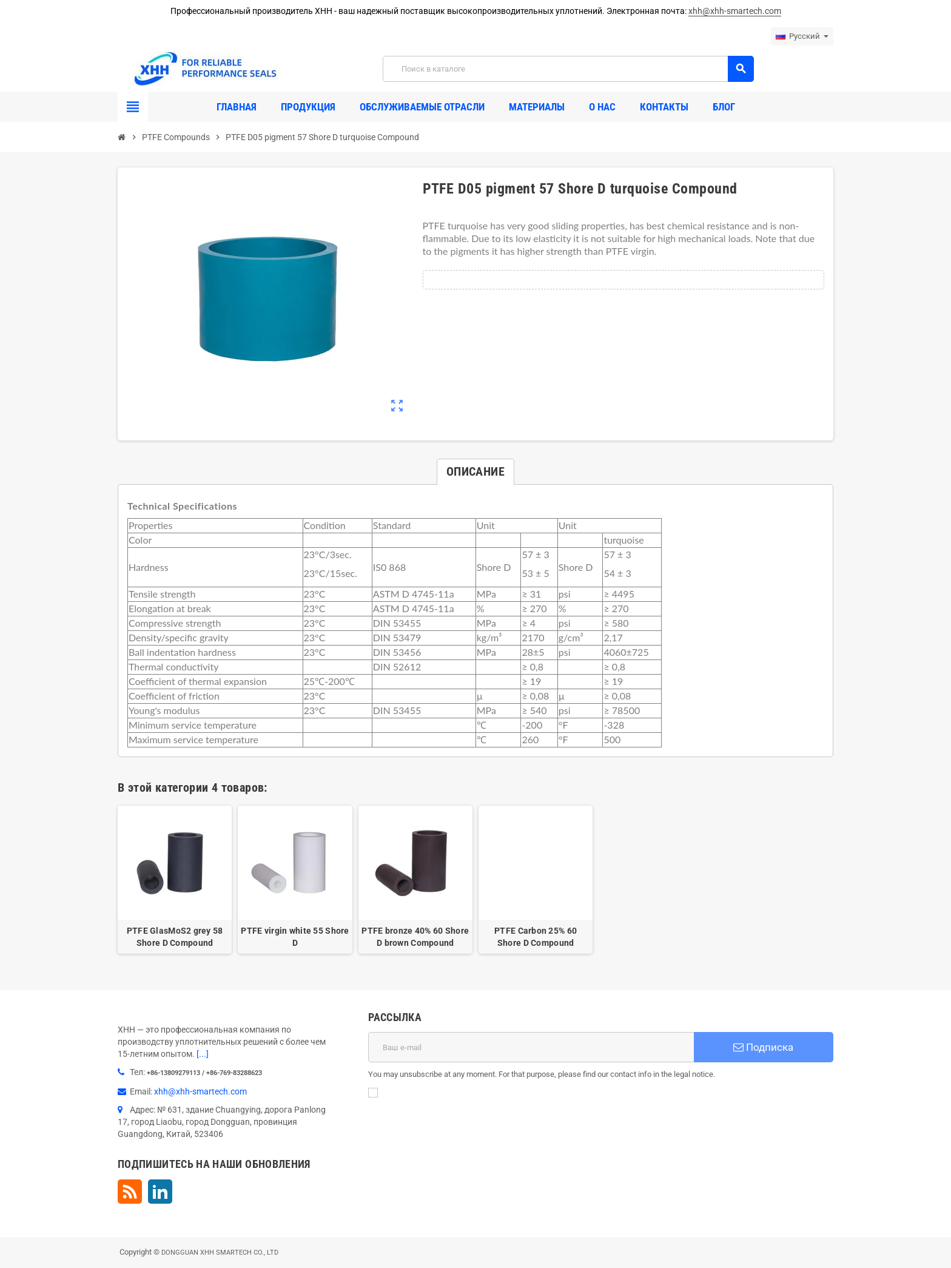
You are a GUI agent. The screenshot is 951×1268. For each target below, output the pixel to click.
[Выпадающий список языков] (802, 36)
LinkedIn (160, 1191)
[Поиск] (568, 69)
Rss (130, 1191)
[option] (175, 880)
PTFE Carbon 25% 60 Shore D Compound (535, 937)
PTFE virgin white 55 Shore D (295, 937)
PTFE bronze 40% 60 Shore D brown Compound (415, 937)
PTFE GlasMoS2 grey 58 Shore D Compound (175, 937)
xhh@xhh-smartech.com (734, 11)
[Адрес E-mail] (531, 1047)
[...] (203, 1054)
